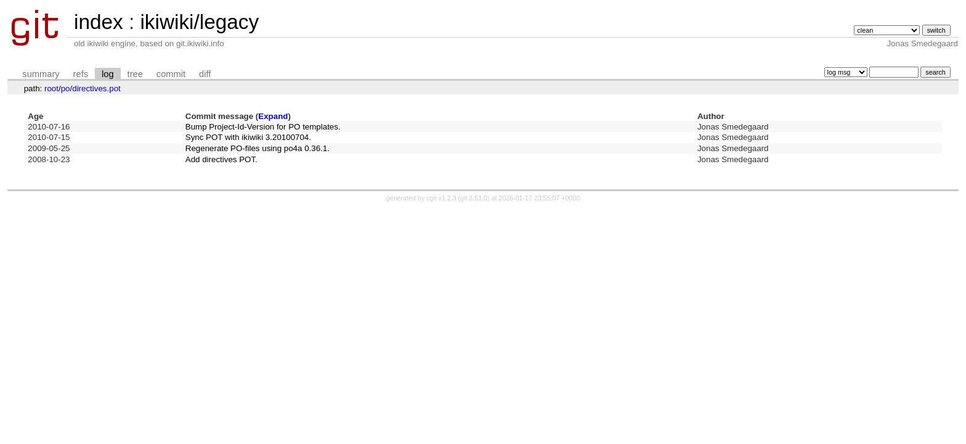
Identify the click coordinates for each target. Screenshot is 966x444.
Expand (273, 116)
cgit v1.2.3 (441, 198)
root (51, 88)
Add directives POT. (221, 159)
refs (80, 74)
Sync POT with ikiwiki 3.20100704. (248, 137)
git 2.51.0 (473, 198)
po (65, 88)
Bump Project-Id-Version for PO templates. (263, 126)
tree (135, 74)
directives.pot (96, 88)
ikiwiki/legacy (199, 21)
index (98, 21)
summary (40, 74)
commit (170, 74)
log (108, 74)
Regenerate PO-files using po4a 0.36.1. (257, 148)
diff (205, 74)
